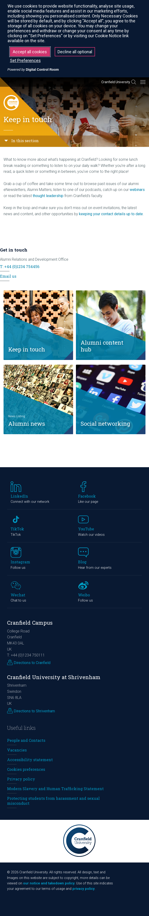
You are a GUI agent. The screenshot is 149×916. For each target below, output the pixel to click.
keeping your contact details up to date (111, 214)
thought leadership (48, 196)
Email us (8, 276)
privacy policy (83, 889)
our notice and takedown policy (48, 883)
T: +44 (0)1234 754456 (19, 266)
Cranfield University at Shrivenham (53, 677)
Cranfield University (115, 82)
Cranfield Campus (30, 622)
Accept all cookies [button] (30, 51)
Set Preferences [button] (25, 60)
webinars (137, 189)
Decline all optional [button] (75, 51)
